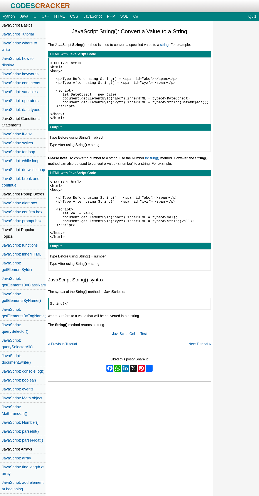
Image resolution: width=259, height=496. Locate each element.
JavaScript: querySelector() (15, 328)
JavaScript (92, 16)
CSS (74, 16)
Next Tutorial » (199, 371)
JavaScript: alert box (19, 203)
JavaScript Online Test (129, 361)
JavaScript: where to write (19, 46)
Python (9, 16)
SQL (124, 16)
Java (24, 16)
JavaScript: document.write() (16, 359)
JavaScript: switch (17, 143)
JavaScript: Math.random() (14, 410)
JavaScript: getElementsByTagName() (23, 312)
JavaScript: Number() (20, 422)
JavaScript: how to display (18, 61)
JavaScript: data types (21, 110)
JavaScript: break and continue (20, 182)
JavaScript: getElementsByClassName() (23, 281)
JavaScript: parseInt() (20, 431)
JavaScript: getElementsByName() (21, 297)
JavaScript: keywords (20, 74)
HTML (59, 16)
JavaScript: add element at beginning (23, 485)
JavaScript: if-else (17, 134)
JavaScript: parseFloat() (22, 440)
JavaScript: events (18, 389)
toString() (152, 171)
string (164, 45)
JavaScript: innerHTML (21, 254)
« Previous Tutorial (62, 371)
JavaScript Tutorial (18, 34)
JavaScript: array (16, 458)
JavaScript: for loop (18, 152)
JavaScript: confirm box (22, 212)
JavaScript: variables (20, 92)
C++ (45, 16)
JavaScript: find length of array (23, 470)
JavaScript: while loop (20, 161)
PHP (111, 16)
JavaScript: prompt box (22, 221)
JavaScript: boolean (19, 380)
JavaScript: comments (21, 83)
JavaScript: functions (20, 245)
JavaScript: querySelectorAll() (17, 343)
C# (135, 16)
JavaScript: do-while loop (23, 170)
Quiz (252, 16)
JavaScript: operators (20, 101)
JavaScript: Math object (22, 398)
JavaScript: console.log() (23, 371)
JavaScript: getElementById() (17, 266)
